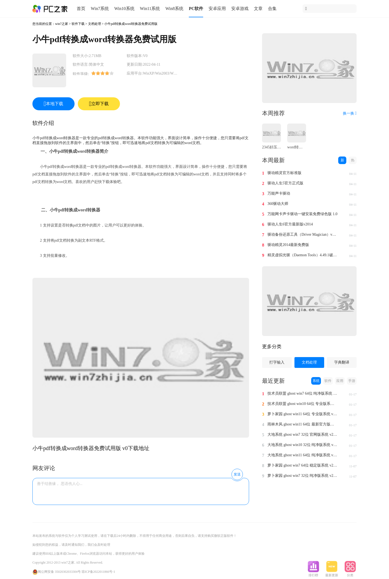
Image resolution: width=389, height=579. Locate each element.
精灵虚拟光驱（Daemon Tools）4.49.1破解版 (302, 255)
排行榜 (313, 573)
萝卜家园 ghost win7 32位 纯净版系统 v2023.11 (302, 476)
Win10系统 (124, 8)
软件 (327, 381)
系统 (316, 381)
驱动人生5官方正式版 (285, 183)
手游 (351, 381)
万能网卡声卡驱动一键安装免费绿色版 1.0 (302, 214)
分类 (350, 573)
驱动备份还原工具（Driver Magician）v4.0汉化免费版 (302, 234)
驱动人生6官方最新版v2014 (290, 224)
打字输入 (276, 362)
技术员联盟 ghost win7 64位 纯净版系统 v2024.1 (302, 393)
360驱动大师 (277, 204)
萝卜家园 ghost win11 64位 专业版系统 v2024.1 (302, 414)
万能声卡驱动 (278, 193)
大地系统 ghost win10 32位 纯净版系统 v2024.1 (302, 445)
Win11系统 (150, 8)
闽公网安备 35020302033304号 (56, 572)
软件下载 (78, 24)
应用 (339, 381)
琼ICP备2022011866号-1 (98, 572)
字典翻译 (341, 362)
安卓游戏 (240, 8)
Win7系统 (100, 8)
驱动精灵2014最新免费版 (288, 245)
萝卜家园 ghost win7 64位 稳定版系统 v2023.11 (302, 465)
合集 (272, 8)
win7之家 (61, 24)
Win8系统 (174, 8)
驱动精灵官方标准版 (284, 173)
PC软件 (196, 8)
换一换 (350, 113)
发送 (237, 474)
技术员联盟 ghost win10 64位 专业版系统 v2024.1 (302, 404)
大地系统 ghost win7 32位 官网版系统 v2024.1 (302, 434)
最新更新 (331, 573)
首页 (81, 8)
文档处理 (94, 24)
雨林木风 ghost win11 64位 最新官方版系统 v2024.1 (302, 424)
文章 (258, 8)
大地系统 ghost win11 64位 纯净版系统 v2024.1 (302, 455)
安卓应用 (217, 8)
